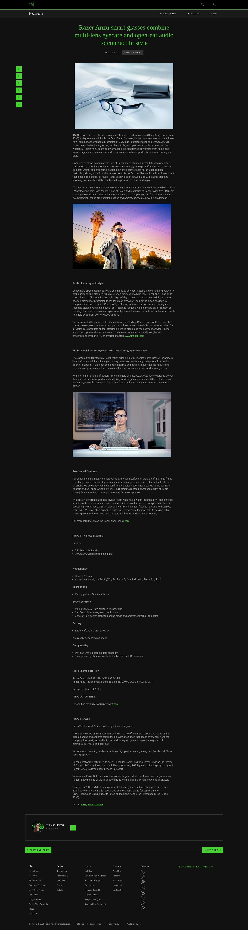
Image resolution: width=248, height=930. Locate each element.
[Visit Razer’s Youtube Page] (143, 893)
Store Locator (35, 880)
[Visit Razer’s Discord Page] (143, 908)
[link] (32, 5)
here (127, 520)
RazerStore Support (93, 880)
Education (33, 895)
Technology (62, 871)
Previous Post (38, 850)
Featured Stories (168, 13)
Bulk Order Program (37, 890)
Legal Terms (95, 924)
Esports (60, 885)
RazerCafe (33, 876)
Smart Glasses (95, 804)
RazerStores (34, 871)
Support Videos (91, 895)
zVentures (117, 885)
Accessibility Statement (95, 904)
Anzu (83, 804)
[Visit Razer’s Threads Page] (143, 882)
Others (213, 13)
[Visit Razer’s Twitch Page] (143, 903)
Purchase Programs (37, 885)
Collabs (60, 890)
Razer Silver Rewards (38, 904)
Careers (116, 876)
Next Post (213, 850)
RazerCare (89, 885)
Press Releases (193, 13)
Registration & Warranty (95, 876)
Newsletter (34, 914)
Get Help (88, 871)
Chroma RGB (62, 876)
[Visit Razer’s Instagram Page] (143, 877)
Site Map (80, 924)
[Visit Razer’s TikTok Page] (143, 898)
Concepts (61, 880)
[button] (31, 867)
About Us (117, 871)
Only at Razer (35, 899)
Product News (133, 52)
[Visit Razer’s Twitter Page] (143, 887)
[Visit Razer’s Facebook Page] (143, 872)
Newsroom (36, 13)
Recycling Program (93, 899)
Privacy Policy (113, 924)
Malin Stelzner (56, 825)
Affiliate (32, 909)
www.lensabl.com (134, 335)
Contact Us (118, 890)
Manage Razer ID (92, 890)
